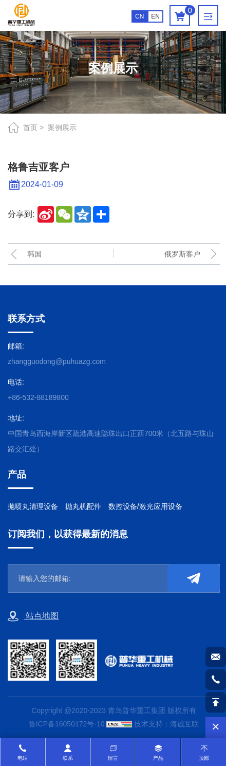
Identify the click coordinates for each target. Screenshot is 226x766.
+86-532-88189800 (38, 397)
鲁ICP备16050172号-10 (67, 724)
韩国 (34, 254)
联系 (68, 758)
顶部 (204, 758)
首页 (30, 127)
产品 (158, 758)
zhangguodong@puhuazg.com (57, 361)
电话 (22, 758)
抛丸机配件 (83, 506)
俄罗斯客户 (182, 254)
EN (155, 16)
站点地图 (33, 616)
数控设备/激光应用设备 (145, 506)
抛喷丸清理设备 (33, 506)
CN (139, 16)
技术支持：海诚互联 (166, 724)
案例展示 (62, 127)
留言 (113, 758)
